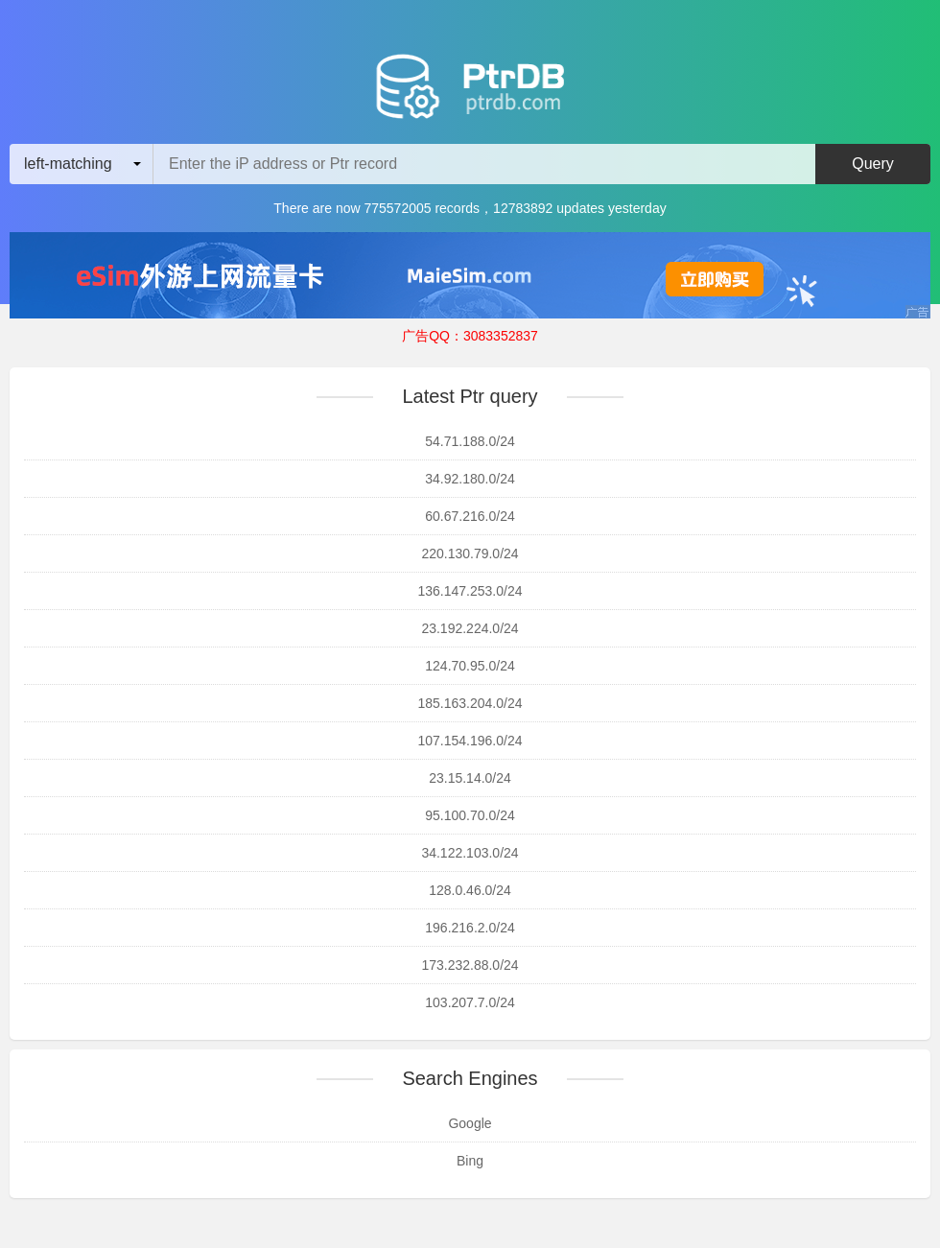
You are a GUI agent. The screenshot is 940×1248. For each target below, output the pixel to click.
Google (469, 1123)
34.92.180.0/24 (469, 478)
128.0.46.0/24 (470, 890)
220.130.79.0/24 (469, 553)
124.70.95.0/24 (469, 665)
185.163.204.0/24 (470, 703)
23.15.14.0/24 (470, 778)
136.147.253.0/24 (470, 591)
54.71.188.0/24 (469, 441)
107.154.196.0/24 (470, 740)
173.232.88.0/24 (469, 965)
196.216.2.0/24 (469, 927)
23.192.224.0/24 (469, 628)
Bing (470, 1160)
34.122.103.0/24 (469, 852)
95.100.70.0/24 (469, 815)
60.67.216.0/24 (469, 516)
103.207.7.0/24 (469, 1002)
